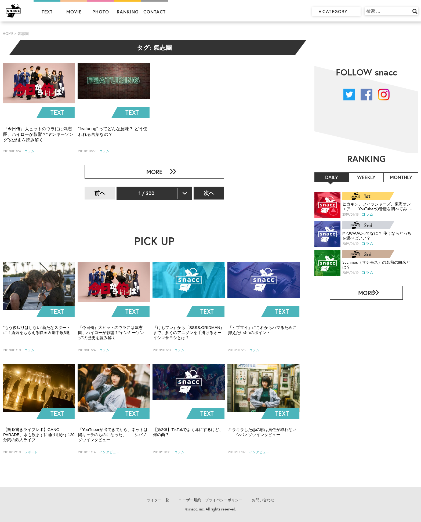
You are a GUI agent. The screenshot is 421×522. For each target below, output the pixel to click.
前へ (100, 193)
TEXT (47, 12)
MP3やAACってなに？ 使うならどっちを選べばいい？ (374, 235)
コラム (367, 214)
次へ (209, 193)
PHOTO (100, 12)
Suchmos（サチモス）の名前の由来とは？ (374, 264)
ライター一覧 (158, 500)
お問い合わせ (263, 500)
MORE (152, 172)
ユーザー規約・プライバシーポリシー (210, 500)
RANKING (128, 12)
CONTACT (154, 12)
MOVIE (74, 12)
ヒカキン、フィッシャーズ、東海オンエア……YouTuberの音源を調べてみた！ (374, 206)
